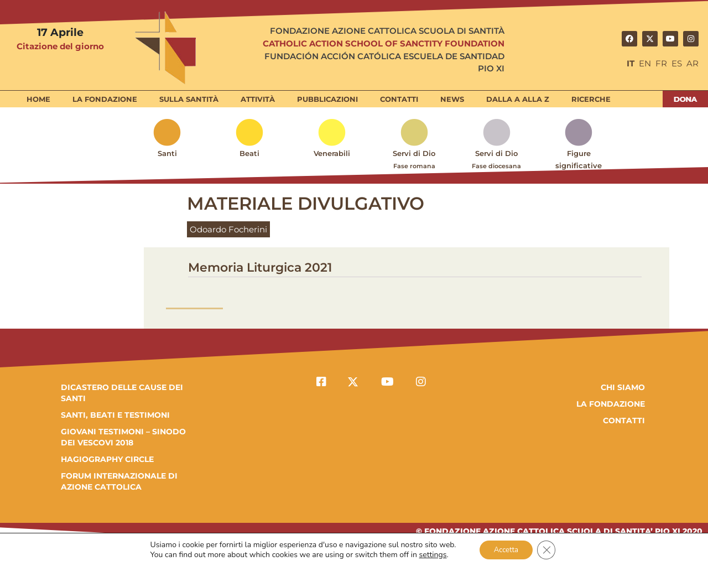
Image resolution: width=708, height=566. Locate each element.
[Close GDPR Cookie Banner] (549, 549)
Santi (167, 153)
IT (630, 63)
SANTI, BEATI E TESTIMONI (115, 415)
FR (661, 63)
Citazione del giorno (60, 46)
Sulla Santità (188, 99)
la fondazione (610, 404)
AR (692, 63)
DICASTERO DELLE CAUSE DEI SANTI (122, 392)
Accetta (505, 548)
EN (645, 63)
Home (38, 99)
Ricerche (591, 99)
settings (429, 554)
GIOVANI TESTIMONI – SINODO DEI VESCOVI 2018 (123, 437)
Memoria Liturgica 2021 (260, 267)
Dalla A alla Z (517, 99)
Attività (258, 99)
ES (676, 63)
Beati (249, 153)
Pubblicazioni (327, 99)
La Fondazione (104, 99)
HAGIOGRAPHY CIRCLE (107, 459)
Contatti (399, 99)
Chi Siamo (623, 387)
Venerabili (332, 153)
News (452, 99)
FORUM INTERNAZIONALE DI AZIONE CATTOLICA (119, 481)
